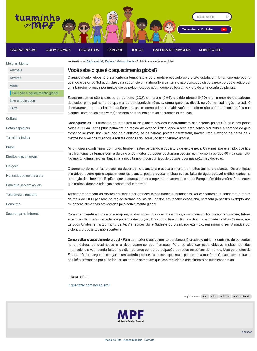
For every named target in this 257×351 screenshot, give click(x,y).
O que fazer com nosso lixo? (89, 285)
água (205, 296)
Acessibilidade (133, 339)
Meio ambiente (125, 61)
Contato (149, 339)
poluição (225, 296)
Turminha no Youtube (204, 29)
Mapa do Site (113, 339)
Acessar (247, 331)
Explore (109, 61)
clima (214, 296)
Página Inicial (95, 61)
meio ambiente (241, 296)
